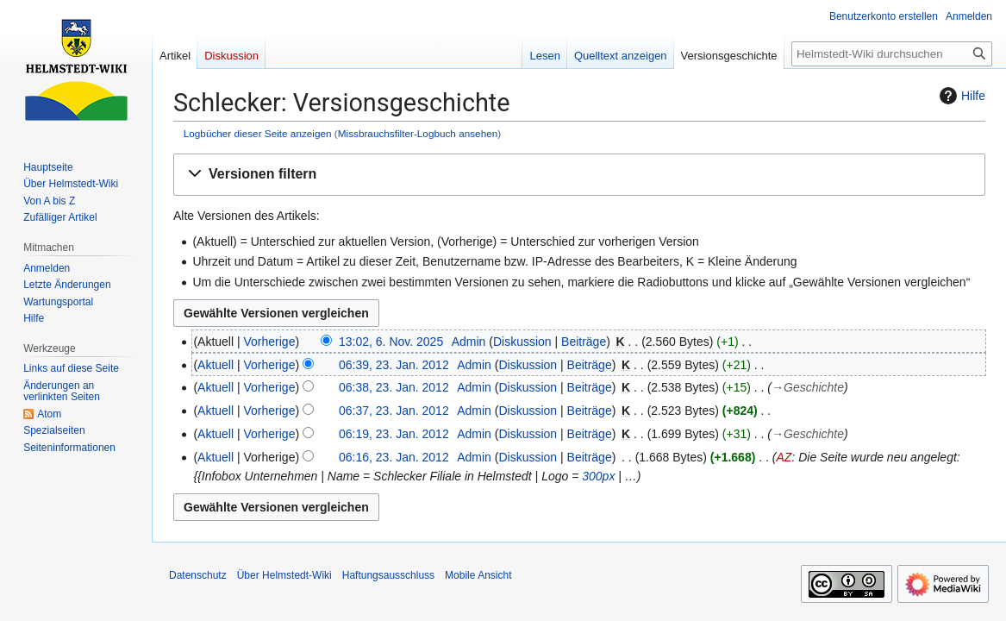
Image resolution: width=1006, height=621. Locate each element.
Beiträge (583, 341)
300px (598, 476)
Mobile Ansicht (478, 575)
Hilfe (960, 95)
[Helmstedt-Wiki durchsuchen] (891, 53)
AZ (783, 457)
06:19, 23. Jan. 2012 (394, 434)
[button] (579, 174)
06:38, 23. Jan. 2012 (394, 387)
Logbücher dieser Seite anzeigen (258, 133)
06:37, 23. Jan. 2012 (394, 410)
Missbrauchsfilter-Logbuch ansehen (418, 133)
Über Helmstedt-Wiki (284, 575)
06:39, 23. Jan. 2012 (394, 365)
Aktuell (215, 365)
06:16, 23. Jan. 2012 (394, 457)
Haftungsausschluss (388, 575)
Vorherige (270, 341)
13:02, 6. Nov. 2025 (391, 341)
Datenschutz (198, 575)
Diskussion (522, 341)
